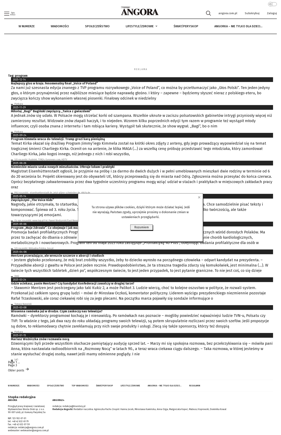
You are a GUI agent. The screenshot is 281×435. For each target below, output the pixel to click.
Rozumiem (141, 227)
